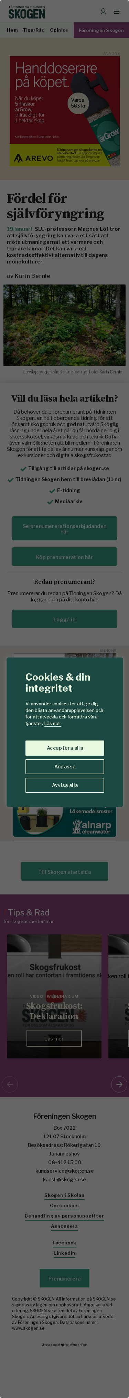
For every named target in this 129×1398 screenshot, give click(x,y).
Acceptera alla (65, 748)
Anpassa (64, 766)
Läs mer (52, 723)
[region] (64, 699)
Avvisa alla (65, 785)
